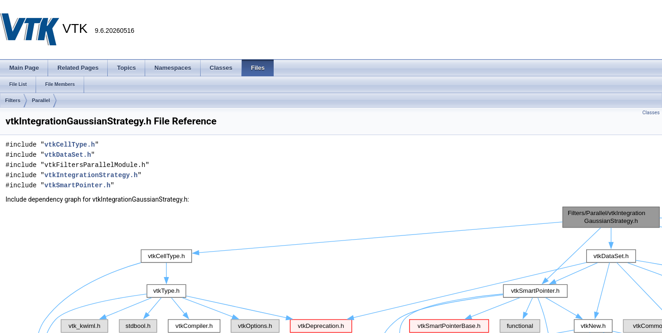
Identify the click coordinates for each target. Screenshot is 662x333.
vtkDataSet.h (67, 154)
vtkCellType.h (69, 144)
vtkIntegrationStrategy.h (91, 175)
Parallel (41, 100)
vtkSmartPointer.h (77, 185)
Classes (651, 113)
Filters (12, 100)
